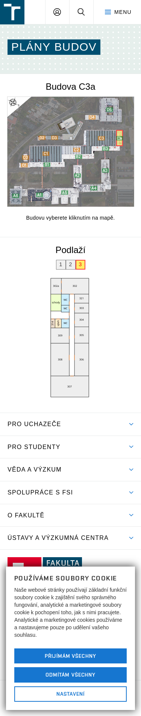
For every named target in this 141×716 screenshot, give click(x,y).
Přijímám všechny (70, 656)
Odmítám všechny (70, 675)
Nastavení (70, 694)
